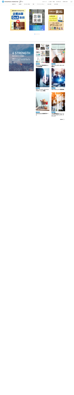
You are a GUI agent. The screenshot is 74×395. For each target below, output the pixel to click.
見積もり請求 (65, 1)
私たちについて (45, 1)
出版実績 (20, 4)
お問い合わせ (58, 1)
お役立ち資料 (56, 4)
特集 (33, 4)
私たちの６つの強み (27, 4)
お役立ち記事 (49, 4)
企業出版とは (14, 4)
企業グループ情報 (51, 1)
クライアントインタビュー (40, 4)
